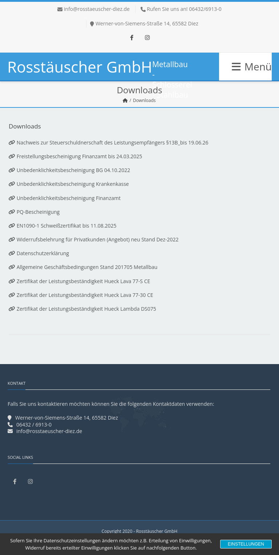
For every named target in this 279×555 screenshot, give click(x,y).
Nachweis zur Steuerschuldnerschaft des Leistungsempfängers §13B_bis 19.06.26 (113, 142)
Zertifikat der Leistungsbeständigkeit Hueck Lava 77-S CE (79, 281)
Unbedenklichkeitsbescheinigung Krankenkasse (72, 183)
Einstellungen (246, 544)
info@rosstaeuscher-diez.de (97, 8)
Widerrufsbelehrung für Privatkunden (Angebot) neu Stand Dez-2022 (97, 239)
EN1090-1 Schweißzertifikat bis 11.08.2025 (67, 225)
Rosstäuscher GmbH (79, 66)
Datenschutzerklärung (39, 253)
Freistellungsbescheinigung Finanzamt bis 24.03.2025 (78, 156)
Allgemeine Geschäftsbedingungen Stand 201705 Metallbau (83, 267)
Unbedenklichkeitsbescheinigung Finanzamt (69, 198)
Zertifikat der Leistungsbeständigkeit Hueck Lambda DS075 (86, 308)
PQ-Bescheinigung (34, 211)
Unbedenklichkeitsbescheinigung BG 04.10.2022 (73, 170)
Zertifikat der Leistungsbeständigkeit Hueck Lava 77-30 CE (81, 294)
